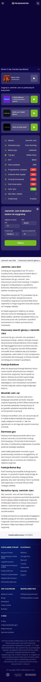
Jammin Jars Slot (8, 260)
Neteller (24, 571)
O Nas (3, 621)
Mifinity (24, 553)
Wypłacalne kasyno (9, 578)
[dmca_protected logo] (30, 674)
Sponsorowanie (7, 632)
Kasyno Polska (7, 553)
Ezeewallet (25, 567)
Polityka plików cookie (29, 598)
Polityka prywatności (29, 594)
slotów (10, 500)
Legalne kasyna (7, 562)
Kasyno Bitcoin (7, 571)
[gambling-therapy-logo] (17, 674)
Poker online (6, 605)
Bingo (3, 598)
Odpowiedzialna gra (9, 625)
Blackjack (5, 601)
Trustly (23, 564)
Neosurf (24, 560)
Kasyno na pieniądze (9, 574)
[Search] (38, 3)
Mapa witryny (6, 629)
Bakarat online (7, 594)
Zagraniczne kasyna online (9, 566)
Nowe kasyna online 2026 (9, 557)
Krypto (23, 575)
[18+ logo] (8, 674)
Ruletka (4, 609)
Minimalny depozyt (8, 582)
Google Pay (25, 556)
